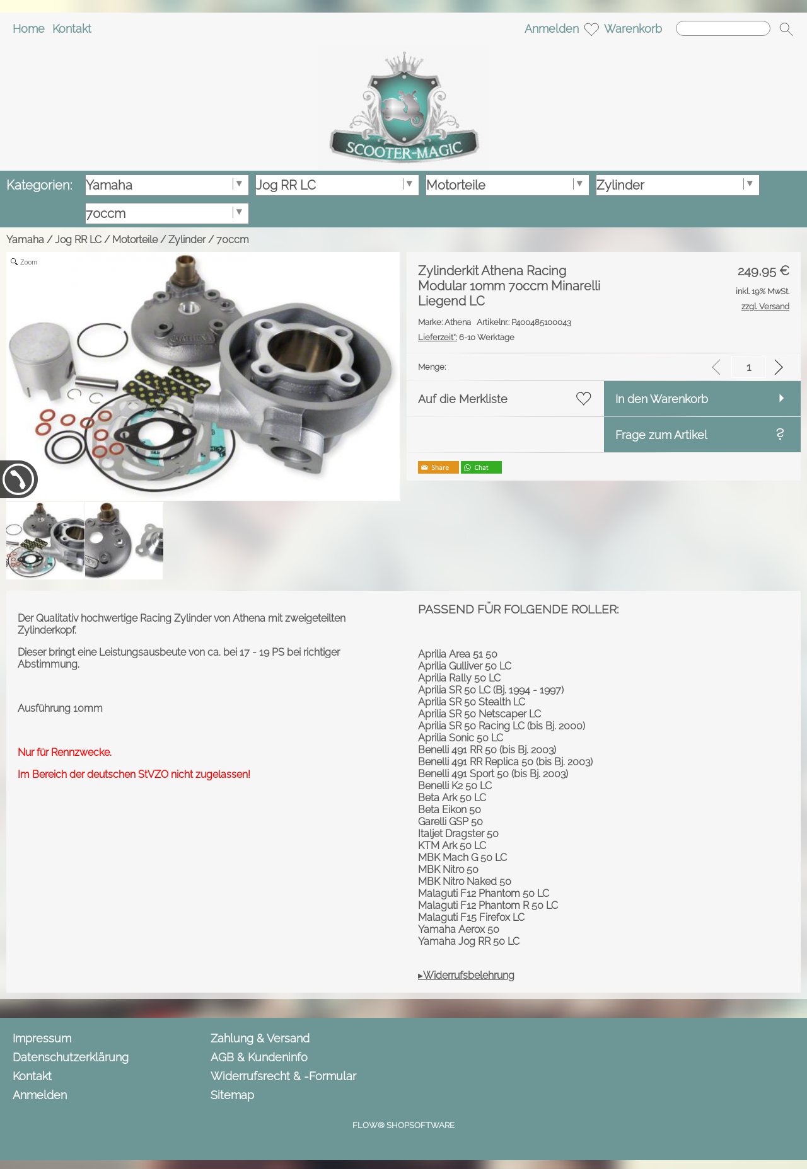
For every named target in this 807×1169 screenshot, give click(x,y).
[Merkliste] (591, 29)
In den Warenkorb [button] (661, 399)
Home (29, 28)
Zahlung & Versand (260, 1038)
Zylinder (187, 240)
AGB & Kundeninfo (259, 1057)
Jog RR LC (78, 240)
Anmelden (552, 28)
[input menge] (748, 367)
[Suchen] (723, 28)
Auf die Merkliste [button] (463, 399)
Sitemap (232, 1095)
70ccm (232, 240)
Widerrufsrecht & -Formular (283, 1076)
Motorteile (135, 240)
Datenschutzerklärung (71, 1057)
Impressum (42, 1038)
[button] (786, 29)
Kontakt (71, 28)
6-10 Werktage (466, 337)
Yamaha (25, 240)
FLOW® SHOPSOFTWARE (403, 1125)
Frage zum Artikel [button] (661, 435)
